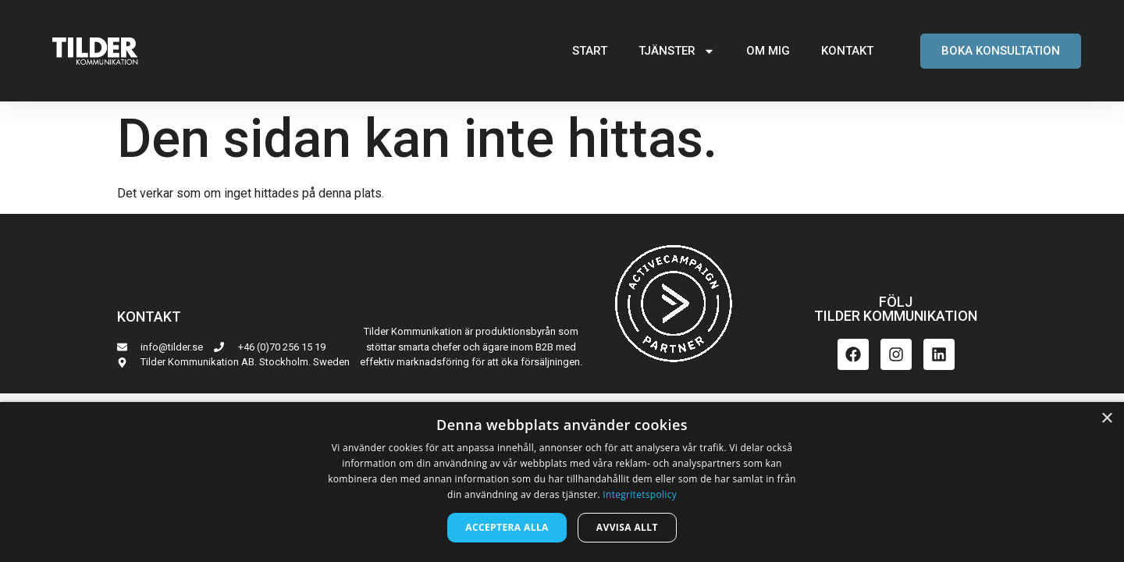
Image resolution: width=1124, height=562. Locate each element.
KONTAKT (847, 51)
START (589, 51)
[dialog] (562, 482)
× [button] (1106, 419)
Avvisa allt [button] (627, 527)
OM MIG (768, 51)
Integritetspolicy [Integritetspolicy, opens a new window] (640, 494)
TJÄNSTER (676, 51)
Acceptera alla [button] (507, 527)
